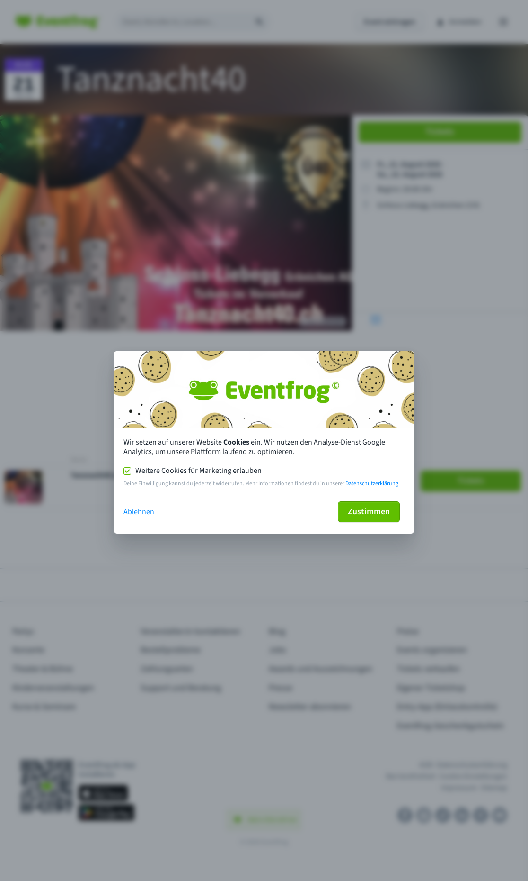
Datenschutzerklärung (371, 484)
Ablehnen (138, 512)
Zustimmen (369, 512)
